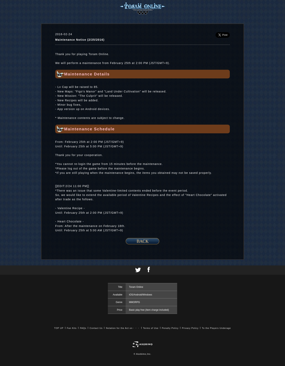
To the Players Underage (216, 328)
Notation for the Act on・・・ (123, 328)
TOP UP (59, 328)
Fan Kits (72, 328)
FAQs (83, 328)
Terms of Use (151, 328)
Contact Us (96, 328)
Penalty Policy (170, 328)
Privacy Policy (190, 328)
